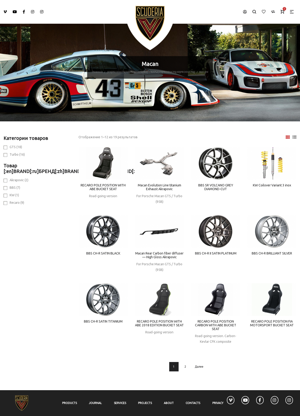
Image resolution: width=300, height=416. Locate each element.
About (169, 402)
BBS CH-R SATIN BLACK (103, 253)
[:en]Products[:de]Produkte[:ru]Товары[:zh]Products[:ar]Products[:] (151, 72)
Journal (95, 402)
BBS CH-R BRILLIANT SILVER (272, 253)
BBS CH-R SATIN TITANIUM (103, 321)
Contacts (193, 402)
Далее (199, 366)
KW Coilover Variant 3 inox (272, 185)
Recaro (17, 202)
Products (69, 402)
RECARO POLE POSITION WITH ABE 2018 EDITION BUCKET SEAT (159, 323)
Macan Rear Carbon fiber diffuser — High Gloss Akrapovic (159, 255)
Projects (145, 402)
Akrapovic (19, 180)
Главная (97, 72)
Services (120, 402)
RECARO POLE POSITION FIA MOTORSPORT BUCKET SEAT (272, 323)
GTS (16, 147)
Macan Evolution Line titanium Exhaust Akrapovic (159, 187)
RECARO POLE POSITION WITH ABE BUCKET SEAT (103, 187)
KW (14, 195)
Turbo (17, 154)
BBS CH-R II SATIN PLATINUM (215, 253)
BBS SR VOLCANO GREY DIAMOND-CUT (215, 187)
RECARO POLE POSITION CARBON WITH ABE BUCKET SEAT (215, 325)
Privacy (217, 402)
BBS (15, 187)
